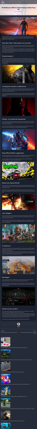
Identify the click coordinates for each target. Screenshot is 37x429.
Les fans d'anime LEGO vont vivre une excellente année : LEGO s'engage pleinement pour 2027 (14, 396)
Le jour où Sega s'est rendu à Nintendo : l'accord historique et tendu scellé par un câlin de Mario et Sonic (15, 384)
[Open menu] (35, 2)
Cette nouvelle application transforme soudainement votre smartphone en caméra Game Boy (14, 347)
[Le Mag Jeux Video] (3, 2)
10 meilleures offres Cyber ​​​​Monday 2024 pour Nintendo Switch (27, 332)
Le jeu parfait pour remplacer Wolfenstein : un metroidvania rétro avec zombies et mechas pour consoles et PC (16, 359)
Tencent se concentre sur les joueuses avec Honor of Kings (9, 331)
